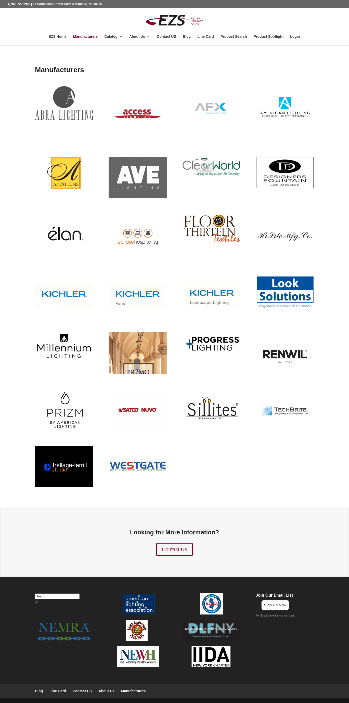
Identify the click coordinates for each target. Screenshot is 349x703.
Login (295, 37)
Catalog (110, 37)
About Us (137, 37)
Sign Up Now (275, 605)
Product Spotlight (268, 37)
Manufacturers (85, 37)
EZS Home (58, 37)
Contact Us (174, 549)
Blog (187, 37)
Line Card (205, 37)
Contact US (166, 37)
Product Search (234, 37)
